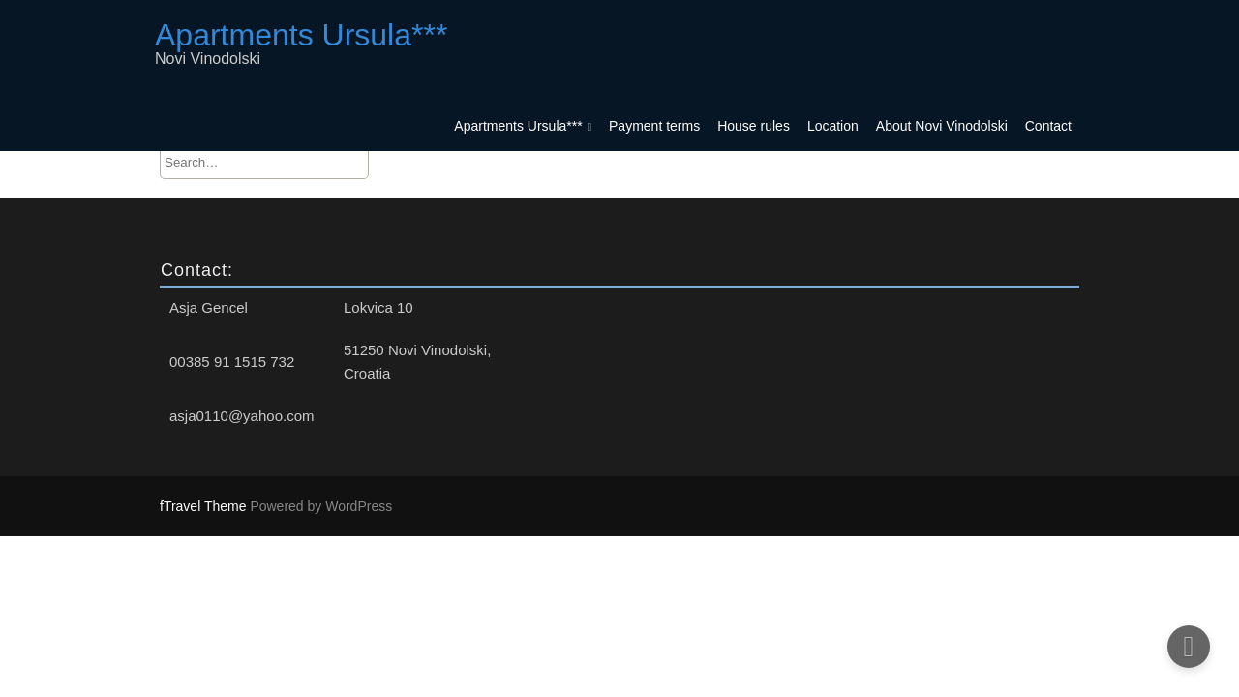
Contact (1048, 126)
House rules (753, 126)
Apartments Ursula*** (518, 126)
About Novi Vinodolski (942, 126)
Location (833, 126)
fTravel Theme (205, 506)
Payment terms (654, 126)
